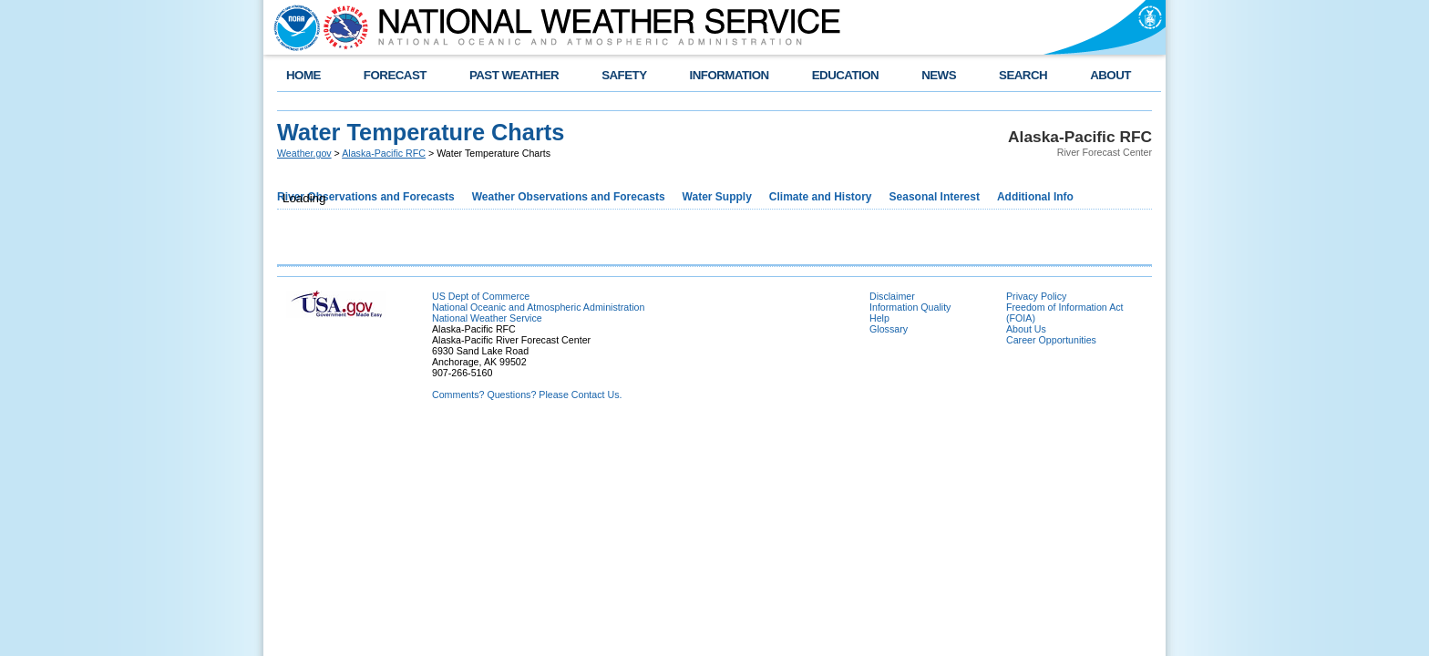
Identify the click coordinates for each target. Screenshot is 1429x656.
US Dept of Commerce (480, 296)
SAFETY (623, 75)
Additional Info (1035, 196)
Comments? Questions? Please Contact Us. (527, 394)
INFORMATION (729, 75)
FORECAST (395, 75)
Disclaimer (892, 296)
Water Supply (717, 196)
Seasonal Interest (934, 196)
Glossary (888, 328)
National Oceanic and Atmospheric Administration (538, 307)
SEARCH (1023, 75)
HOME (303, 75)
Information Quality (910, 307)
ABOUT (1110, 75)
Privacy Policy (1036, 296)
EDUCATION (845, 75)
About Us (1026, 328)
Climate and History (820, 196)
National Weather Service (487, 318)
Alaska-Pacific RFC (384, 153)
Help (879, 318)
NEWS (938, 75)
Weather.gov (304, 153)
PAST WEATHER (514, 75)
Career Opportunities (1051, 339)
